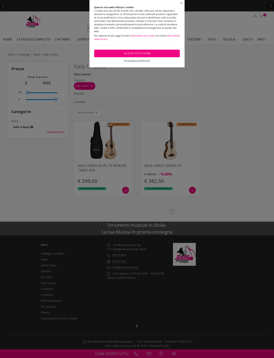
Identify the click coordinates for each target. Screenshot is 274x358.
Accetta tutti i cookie (137, 53)
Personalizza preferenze (137, 60)
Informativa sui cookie (143, 35)
